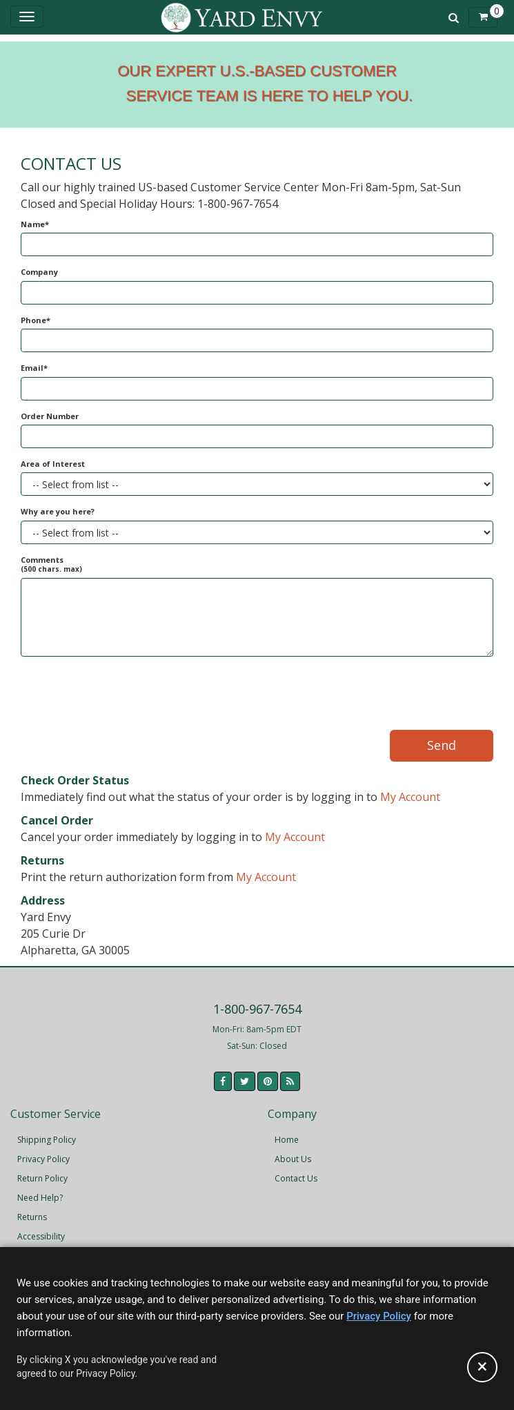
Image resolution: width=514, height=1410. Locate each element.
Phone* (35, 320)
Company (39, 272)
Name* (35, 224)
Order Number (50, 416)
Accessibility (41, 1236)
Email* (34, 368)
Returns (32, 1217)
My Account (410, 796)
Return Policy (42, 1178)
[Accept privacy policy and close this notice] (482, 1367)
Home (287, 1140)
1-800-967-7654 (257, 1009)
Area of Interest (53, 463)
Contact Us (296, 1178)
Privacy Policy (43, 1159)
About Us (293, 1159)
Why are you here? (58, 511)
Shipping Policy (46, 1140)
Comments (51, 564)
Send (441, 745)
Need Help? (40, 1198)
